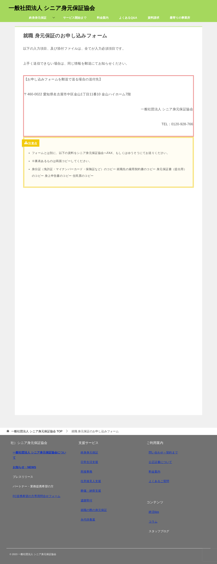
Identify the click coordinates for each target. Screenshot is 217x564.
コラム (153, 521)
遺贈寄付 (86, 500)
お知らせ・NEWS (24, 467)
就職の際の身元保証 (94, 510)
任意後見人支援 (91, 481)
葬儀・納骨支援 (91, 490)
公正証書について (160, 462)
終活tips (154, 512)
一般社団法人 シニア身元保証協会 (57, 7)
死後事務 (86, 471)
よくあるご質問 (159, 481)
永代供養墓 (88, 519)
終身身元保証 (89, 452)
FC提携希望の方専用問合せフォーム (36, 496)
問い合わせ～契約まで (163, 452)
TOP (36, 431)
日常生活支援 (89, 462)
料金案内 (154, 471)
